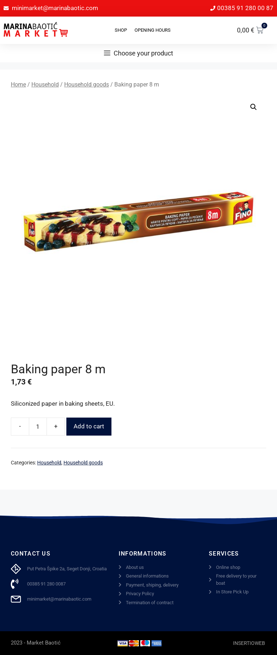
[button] (253, 107)
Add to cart (89, 426)
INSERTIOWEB (249, 643)
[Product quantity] (38, 427)
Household (45, 84)
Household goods (86, 84)
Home (18, 84)
